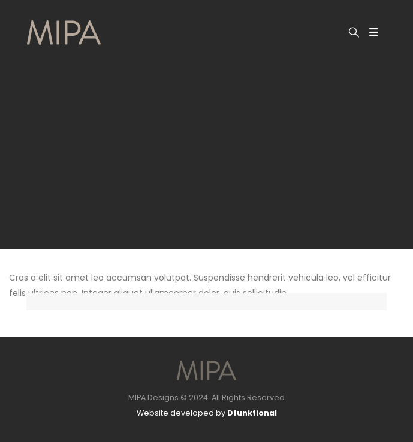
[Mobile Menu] (373, 32)
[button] (353, 32)
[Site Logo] (64, 32)
